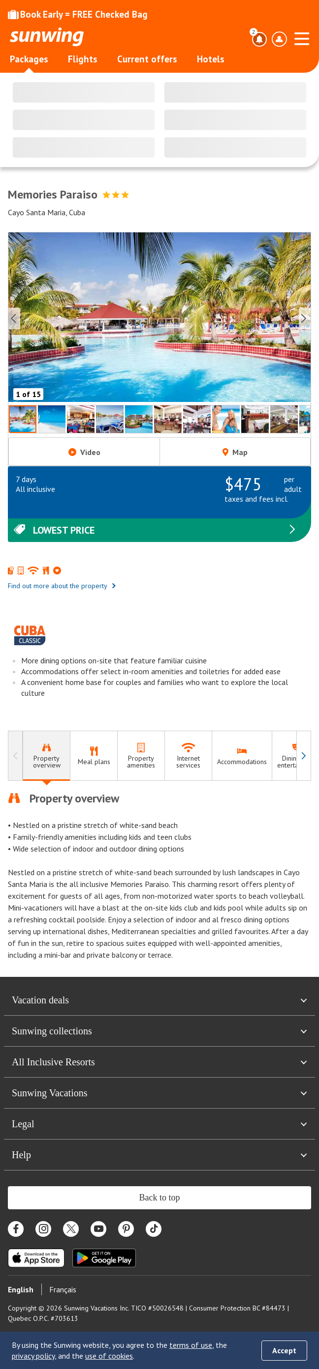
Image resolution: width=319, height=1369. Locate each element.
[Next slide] (305, 318)
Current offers (147, 59)
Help (159, 1154)
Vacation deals (159, 1000)
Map (235, 452)
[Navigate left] (15, 756)
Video (84, 452)
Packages (29, 59)
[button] (159, 318)
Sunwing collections (159, 1031)
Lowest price (155, 530)
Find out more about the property (62, 585)
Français (62, 1289)
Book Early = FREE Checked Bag (78, 14)
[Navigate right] (303, 756)
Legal (159, 1123)
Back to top (159, 1197)
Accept (284, 1350)
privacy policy (33, 1356)
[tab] (46, 756)
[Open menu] (301, 37)
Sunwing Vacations (159, 1092)
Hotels (210, 59)
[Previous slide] (14, 318)
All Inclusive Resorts (159, 1061)
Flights (82, 59)
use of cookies (109, 1356)
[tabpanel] (159, 876)
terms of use (190, 1345)
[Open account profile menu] (279, 39)
